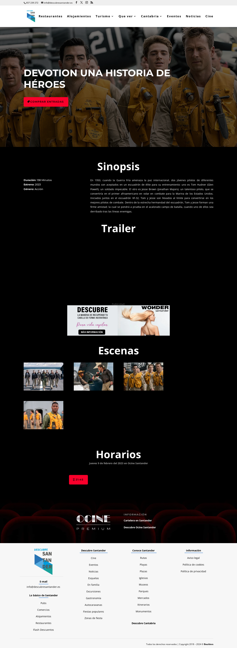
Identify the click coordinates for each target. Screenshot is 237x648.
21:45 (79, 479)
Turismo (103, 16)
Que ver (126, 16)
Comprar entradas (47, 101)
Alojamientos (79, 16)
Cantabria (150, 16)
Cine (209, 16)
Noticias (193, 16)
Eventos (174, 16)
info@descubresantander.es (43, 586)
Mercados (143, 598)
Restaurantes (50, 16)
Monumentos (143, 611)
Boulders (208, 644)
